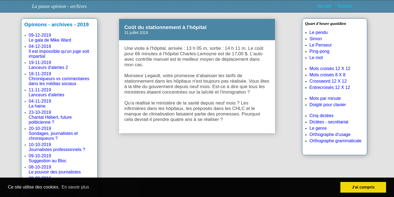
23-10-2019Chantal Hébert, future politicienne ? (50, 117)
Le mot (316, 57)
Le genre (318, 128)
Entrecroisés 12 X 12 (329, 87)
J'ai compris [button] (363, 187)
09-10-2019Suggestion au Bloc (47, 158)
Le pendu (318, 32)
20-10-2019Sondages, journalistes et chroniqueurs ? (53, 133)
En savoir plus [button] (75, 187)
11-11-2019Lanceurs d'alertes (46, 92)
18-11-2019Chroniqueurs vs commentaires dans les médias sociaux (59, 78)
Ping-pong (319, 51)
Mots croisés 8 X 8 (327, 75)
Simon (315, 38)
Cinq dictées (321, 115)
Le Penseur (320, 45)
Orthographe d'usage (329, 134)
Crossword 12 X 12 (328, 81)
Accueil (324, 6)
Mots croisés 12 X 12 (329, 68)
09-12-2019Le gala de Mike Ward (50, 37)
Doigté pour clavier (327, 104)
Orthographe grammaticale (335, 140)
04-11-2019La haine (40, 103)
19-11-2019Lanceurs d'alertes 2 (48, 65)
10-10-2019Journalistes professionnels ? (57, 147)
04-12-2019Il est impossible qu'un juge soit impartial (59, 51)
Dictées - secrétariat (328, 122)
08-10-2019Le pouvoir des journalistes (55, 169)
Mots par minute (325, 98)
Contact (344, 6)
